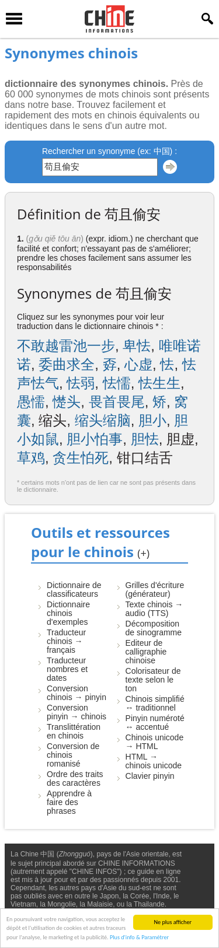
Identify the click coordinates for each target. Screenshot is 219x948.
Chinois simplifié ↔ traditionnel (155, 703)
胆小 (152, 420)
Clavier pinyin (150, 776)
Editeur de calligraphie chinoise (146, 651)
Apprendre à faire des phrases (69, 802)
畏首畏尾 (117, 402)
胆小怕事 (95, 439)
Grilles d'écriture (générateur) (155, 589)
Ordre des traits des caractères (75, 778)
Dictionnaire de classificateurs (74, 589)
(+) (143, 553)
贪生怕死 (81, 458)
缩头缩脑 (103, 420)
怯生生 (159, 383)
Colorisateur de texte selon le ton (153, 679)
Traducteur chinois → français (66, 641)
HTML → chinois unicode (154, 761)
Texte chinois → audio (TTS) (154, 609)
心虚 (138, 364)
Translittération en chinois (73, 731)
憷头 (67, 402)
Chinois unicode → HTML (155, 742)
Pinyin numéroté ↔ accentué (155, 722)
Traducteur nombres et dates (67, 669)
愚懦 (31, 402)
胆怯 (145, 439)
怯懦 (117, 383)
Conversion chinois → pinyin (76, 693)
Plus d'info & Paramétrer (139, 938)
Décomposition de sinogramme (154, 628)
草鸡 (31, 458)
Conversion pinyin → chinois (76, 712)
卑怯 (137, 346)
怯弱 (81, 383)
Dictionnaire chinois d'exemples (68, 613)
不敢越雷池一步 (66, 346)
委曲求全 (67, 364)
